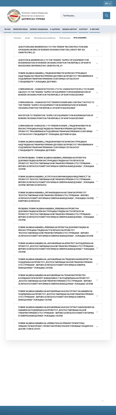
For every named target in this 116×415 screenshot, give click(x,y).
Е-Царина (55, 29)
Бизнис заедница (39, 29)
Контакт (83, 29)
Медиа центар (69, 29)
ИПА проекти (64, 38)
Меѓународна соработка (44, 38)
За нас (7, 29)
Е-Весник (94, 29)
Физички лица (20, 29)
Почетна (17, 38)
